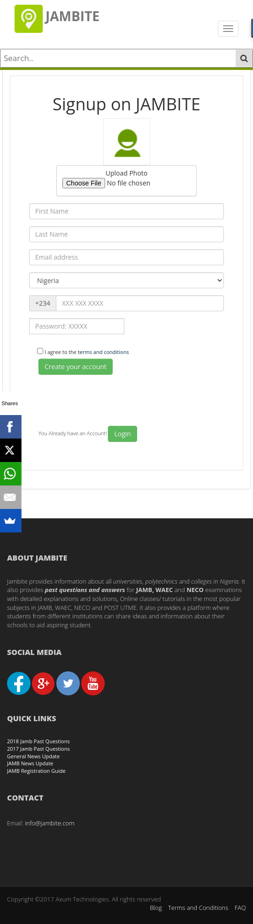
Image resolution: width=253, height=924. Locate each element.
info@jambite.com (50, 823)
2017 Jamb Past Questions (38, 748)
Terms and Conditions (198, 907)
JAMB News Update (30, 763)
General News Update (33, 756)
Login (122, 433)
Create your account (76, 366)
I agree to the (87, 351)
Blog (155, 907)
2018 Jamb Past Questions (38, 741)
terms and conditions (103, 351)
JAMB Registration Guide (36, 770)
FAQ (240, 907)
